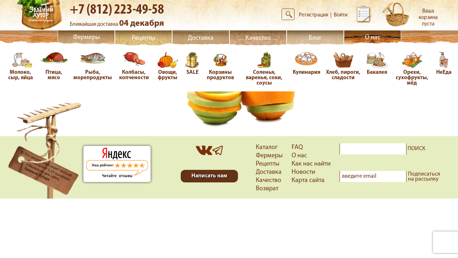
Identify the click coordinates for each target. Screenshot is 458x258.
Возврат (267, 188)
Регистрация (313, 15)
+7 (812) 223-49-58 (117, 10)
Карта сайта (308, 180)
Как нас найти (311, 164)
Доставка (201, 38)
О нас (372, 37)
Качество (258, 38)
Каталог (267, 147)
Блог (315, 38)
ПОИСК (416, 148)
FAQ (297, 147)
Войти (340, 15)
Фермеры (86, 37)
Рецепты (143, 38)
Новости (303, 172)
